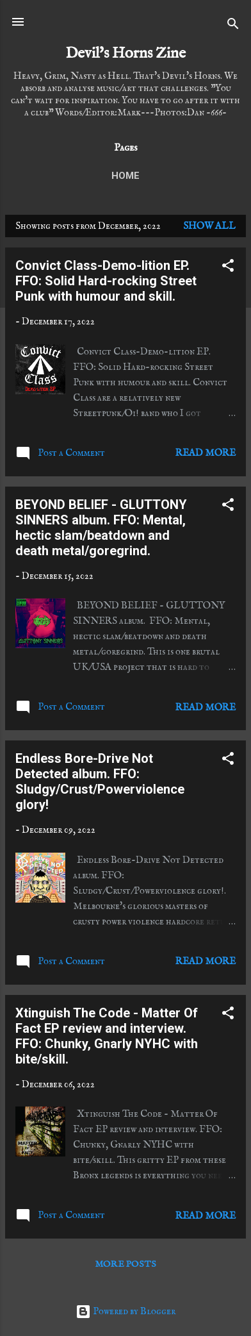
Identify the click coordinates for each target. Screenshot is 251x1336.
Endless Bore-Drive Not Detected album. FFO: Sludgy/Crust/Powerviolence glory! (99, 781)
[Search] (233, 26)
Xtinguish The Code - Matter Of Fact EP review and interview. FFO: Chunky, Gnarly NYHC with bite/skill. (106, 1036)
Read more (205, 453)
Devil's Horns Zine (125, 53)
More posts (125, 1264)
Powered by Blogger (125, 1311)
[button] (228, 268)
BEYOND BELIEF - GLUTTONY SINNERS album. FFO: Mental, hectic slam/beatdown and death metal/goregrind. (101, 527)
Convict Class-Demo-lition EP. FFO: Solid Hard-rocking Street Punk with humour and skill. (106, 281)
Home (125, 175)
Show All (209, 226)
